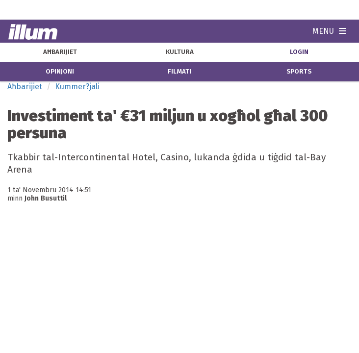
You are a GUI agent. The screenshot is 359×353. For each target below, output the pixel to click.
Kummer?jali (77, 86)
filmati (179, 72)
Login (299, 52)
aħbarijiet (60, 52)
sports (298, 72)
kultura (180, 52)
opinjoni (60, 72)
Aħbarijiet (24, 86)
